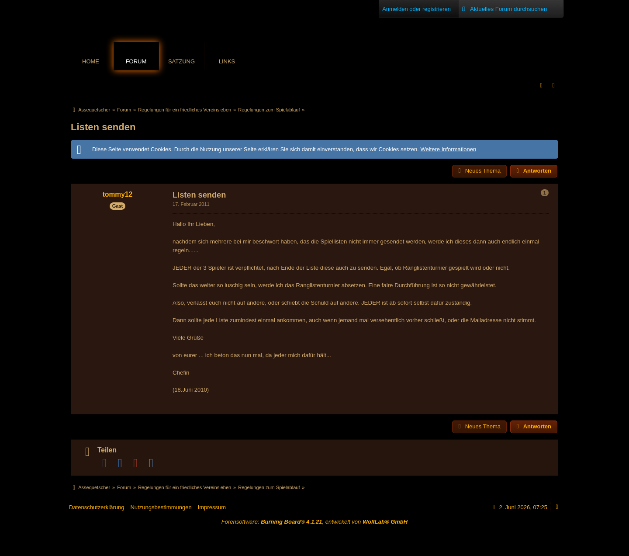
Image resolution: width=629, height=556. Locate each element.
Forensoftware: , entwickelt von (314, 521)
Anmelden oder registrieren (416, 9)
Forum (136, 61)
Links (227, 61)
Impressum (212, 507)
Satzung (181, 61)
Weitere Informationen (448, 149)
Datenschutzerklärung (96, 507)
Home (90, 61)
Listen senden (103, 127)
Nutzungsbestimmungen (160, 507)
